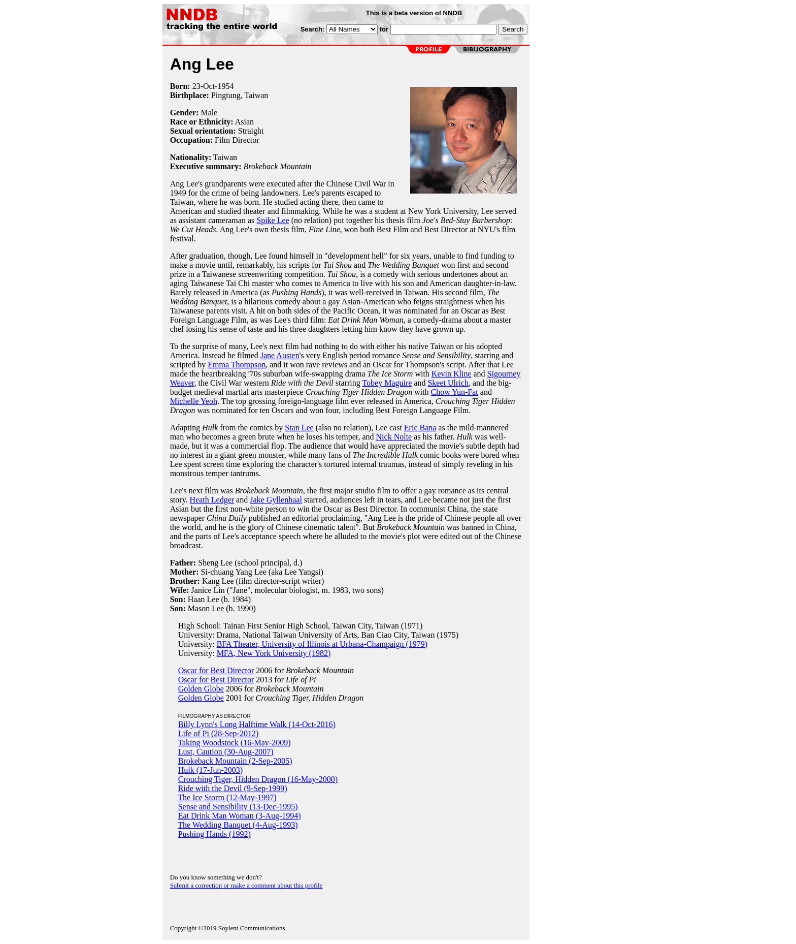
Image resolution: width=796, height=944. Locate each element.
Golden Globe (201, 688)
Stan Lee (299, 427)
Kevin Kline (452, 373)
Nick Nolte (394, 436)
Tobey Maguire (387, 383)
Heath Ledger (212, 499)
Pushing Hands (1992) (214, 834)
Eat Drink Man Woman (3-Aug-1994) (239, 815)
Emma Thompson (237, 364)
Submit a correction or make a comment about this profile (246, 885)
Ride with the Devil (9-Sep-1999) (232, 788)
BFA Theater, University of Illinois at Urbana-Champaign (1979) (322, 644)
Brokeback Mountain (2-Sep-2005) (235, 761)
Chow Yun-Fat (454, 392)
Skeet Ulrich (447, 383)
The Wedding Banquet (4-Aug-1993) (237, 825)
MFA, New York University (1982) (274, 653)
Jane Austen (280, 355)
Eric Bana (420, 427)
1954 (225, 86)
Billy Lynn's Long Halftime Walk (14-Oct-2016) (257, 724)
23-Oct (203, 86)
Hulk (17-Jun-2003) (210, 770)
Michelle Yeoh (193, 401)
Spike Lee (272, 220)
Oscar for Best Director (216, 670)
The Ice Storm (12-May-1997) (227, 797)
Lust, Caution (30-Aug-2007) (226, 751)
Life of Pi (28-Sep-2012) (218, 733)
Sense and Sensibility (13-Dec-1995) (238, 806)
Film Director (237, 140)
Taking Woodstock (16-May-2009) (234, 742)
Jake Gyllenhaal (276, 499)
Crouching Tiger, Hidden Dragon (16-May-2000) (258, 779)
